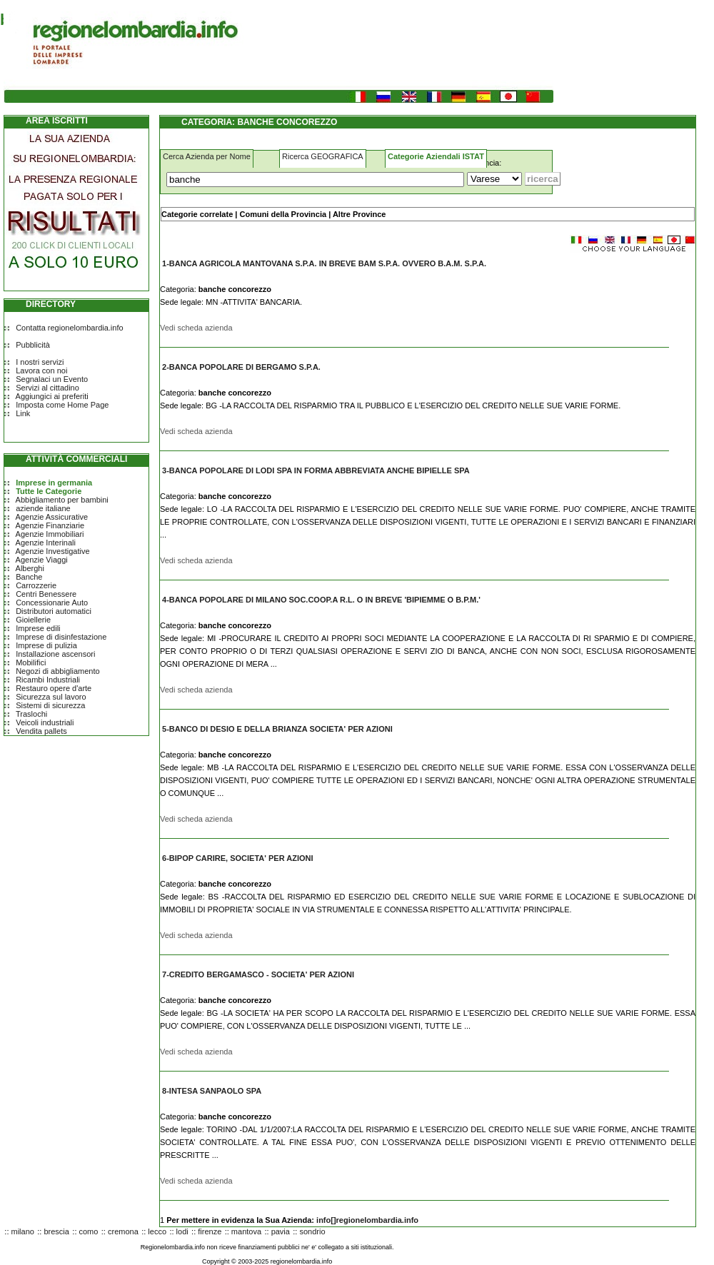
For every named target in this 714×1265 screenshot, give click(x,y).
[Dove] (494, 179)
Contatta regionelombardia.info (69, 327)
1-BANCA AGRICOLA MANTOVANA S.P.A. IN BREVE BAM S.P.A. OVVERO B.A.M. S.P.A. (324, 263)
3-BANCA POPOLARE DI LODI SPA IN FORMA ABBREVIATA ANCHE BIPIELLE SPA (316, 470)
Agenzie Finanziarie (50, 525)
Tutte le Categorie (48, 491)
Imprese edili (38, 628)
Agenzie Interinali (46, 542)
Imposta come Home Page (62, 404)
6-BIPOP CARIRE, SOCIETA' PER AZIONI (237, 858)
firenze (209, 1231)
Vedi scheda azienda (196, 327)
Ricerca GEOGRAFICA (322, 156)
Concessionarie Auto (52, 602)
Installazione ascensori (55, 654)
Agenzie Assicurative (52, 517)
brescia (56, 1231)
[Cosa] (315, 179)
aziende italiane (43, 508)
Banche (29, 577)
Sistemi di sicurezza (50, 705)
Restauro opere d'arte (53, 688)
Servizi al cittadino (47, 387)
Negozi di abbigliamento (57, 671)
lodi (182, 1231)
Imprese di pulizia (46, 645)
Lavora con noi (41, 370)
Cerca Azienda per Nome (207, 156)
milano (22, 1231)
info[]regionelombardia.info (367, 1220)
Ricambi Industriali (48, 679)
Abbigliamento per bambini (62, 499)
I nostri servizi (40, 362)
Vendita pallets (41, 731)
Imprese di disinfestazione (61, 636)
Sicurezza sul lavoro (51, 696)
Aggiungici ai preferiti (52, 396)
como (89, 1231)
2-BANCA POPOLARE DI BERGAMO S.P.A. (241, 367)
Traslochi (31, 714)
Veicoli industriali (45, 722)
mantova (246, 1231)
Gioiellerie (33, 619)
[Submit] (542, 179)
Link (23, 413)
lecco (157, 1231)
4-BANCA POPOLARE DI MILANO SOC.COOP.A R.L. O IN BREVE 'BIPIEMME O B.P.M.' (321, 599)
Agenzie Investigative (53, 551)
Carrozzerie (36, 585)
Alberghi (30, 568)
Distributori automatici (53, 611)
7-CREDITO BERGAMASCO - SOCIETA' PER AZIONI (258, 974)
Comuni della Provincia (282, 214)
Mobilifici (31, 662)
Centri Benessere (46, 594)
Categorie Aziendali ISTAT (436, 156)
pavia (280, 1231)
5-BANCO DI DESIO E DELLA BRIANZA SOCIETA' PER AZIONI (277, 729)
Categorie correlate (197, 214)
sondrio (312, 1231)
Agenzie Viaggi (42, 559)
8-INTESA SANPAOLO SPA (211, 1091)
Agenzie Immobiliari (50, 534)
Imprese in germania (54, 482)
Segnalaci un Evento (52, 379)
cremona (123, 1231)
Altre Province (359, 214)
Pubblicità (33, 345)
